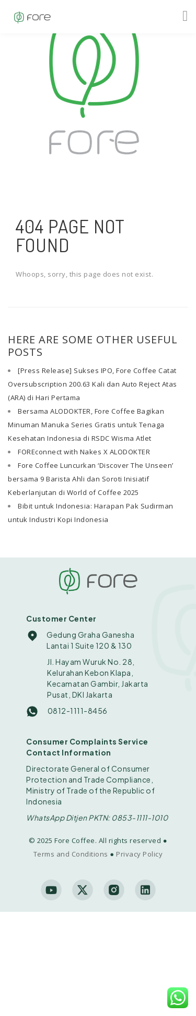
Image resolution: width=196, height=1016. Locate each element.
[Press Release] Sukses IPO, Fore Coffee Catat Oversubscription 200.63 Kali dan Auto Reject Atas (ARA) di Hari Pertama (92, 384)
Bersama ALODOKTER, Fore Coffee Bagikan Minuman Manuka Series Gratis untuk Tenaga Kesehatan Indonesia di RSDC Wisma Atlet (86, 424)
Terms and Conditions (70, 854)
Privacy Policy (139, 854)
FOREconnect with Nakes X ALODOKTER (84, 451)
